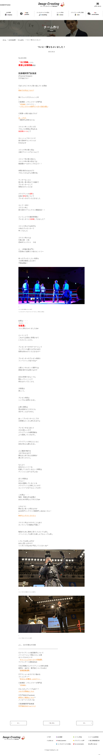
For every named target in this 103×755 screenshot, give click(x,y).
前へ (84, 723)
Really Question (61, 740)
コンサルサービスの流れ (64, 744)
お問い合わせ (93, 744)
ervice (60, 14)
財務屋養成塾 (24, 670)
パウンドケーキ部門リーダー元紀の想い (34, 106)
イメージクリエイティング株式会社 (51, 4)
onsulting (43, 14)
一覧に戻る (51, 723)
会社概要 (59, 737)
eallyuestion (26, 13)
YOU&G (23, 104)
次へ (18, 723)
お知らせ (50, 740)
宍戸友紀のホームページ (27, 706)
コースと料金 (78, 737)
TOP (49, 737)
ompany (8, 14)
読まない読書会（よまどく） (30, 679)
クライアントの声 (79, 740)
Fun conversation (79, 744)
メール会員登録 (94, 737)
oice (77, 14)
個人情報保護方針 (95, 740)
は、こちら (22, 118)
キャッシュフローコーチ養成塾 (31, 659)
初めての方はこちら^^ (26, 90)
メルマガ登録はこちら (26, 691)
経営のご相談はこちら (26, 697)
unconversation (95, 13)
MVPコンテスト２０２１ (27, 515)
